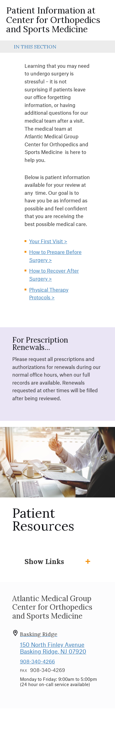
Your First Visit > (48, 241)
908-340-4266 (37, 661)
